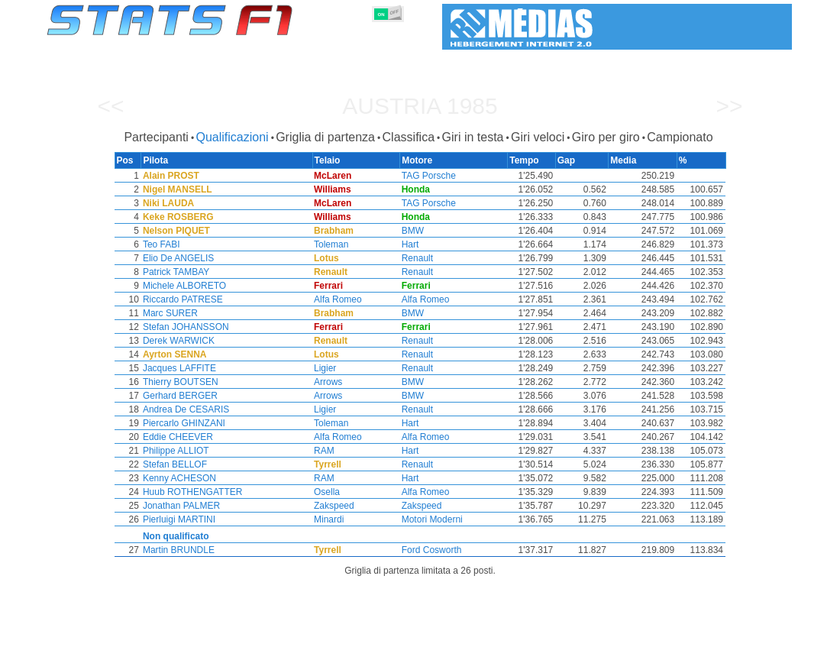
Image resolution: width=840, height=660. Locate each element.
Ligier (327, 368)
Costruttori (324, 645)
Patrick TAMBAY (175, 272)
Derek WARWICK (178, 340)
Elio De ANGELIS (177, 258)
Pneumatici (436, 645)
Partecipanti (156, 137)
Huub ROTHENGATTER (191, 492)
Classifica (409, 137)
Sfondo (711, 645)
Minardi (331, 519)
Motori (380, 645)
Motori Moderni (435, 519)
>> (729, 105)
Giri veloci (537, 137)
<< (110, 105)
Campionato (679, 137)
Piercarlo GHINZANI (183, 423)
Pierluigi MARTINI (178, 519)
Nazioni (494, 645)
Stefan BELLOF (174, 464)
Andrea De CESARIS (185, 409)
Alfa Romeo (340, 299)
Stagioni (158, 645)
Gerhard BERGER (179, 395)
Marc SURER (169, 313)
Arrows (330, 382)
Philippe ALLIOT (175, 450)
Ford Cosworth (435, 550)
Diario (590, 645)
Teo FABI (160, 244)
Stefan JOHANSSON (185, 327)
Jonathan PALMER (180, 505)
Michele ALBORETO (183, 285)
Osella (329, 492)
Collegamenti (649, 645)
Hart (413, 244)
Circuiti (543, 645)
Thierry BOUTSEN (180, 382)
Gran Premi (219, 645)
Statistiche (99, 645)
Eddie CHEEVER (177, 437)
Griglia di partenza (325, 137)
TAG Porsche (432, 175)
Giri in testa (473, 137)
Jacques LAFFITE (178, 368)
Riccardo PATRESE (182, 299)
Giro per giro (606, 137)
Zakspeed (336, 505)
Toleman (333, 244)
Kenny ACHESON (178, 478)
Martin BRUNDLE (178, 550)
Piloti (272, 645)
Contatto (763, 645)
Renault (420, 258)
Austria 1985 (419, 105)
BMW (416, 230)
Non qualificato (175, 536)
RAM (326, 450)
